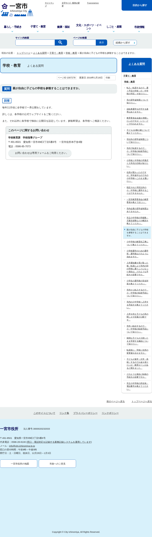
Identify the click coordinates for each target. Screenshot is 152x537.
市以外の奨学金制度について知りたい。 (137, 140)
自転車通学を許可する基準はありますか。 (137, 110)
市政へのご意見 (58, 463)
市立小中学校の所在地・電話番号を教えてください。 (137, 386)
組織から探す (123, 42)
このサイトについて (44, 413)
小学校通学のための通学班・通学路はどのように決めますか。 (137, 254)
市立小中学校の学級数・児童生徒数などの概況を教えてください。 (137, 221)
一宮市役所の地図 (20, 463)
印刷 (108, 77)
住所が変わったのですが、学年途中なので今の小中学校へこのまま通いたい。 (137, 176)
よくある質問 (40, 53)
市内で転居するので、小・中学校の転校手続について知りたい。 (137, 151)
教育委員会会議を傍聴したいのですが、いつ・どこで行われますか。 (137, 121)
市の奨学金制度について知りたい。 (137, 101)
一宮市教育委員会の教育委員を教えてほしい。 (137, 200)
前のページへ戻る (116, 401)
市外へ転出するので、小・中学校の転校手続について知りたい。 (137, 329)
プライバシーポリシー (85, 413)
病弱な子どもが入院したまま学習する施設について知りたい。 (137, 341)
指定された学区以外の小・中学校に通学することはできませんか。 (137, 190)
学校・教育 (71, 53)
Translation (93, 3)
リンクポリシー (110, 413)
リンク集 (64, 413)
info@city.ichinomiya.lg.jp (22, 446)
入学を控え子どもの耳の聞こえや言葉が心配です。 (137, 317)
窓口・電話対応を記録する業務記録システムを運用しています (59, 442)
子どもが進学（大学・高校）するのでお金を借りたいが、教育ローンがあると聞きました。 (137, 363)
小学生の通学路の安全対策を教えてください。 (137, 282)
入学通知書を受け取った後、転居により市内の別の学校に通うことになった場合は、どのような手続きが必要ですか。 (137, 269)
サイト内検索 (22, 37)
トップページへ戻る (141, 401)
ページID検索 (80, 37)
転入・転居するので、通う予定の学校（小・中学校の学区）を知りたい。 (137, 91)
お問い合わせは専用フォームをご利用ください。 (42, 153)
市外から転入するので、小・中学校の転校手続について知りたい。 (137, 293)
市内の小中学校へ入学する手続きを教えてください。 (137, 305)
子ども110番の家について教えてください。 (138, 131)
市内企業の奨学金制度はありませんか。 (137, 210)
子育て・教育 (56, 53)
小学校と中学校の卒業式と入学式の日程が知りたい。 (137, 163)
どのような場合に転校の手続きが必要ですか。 (137, 375)
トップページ (23, 53)
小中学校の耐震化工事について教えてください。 (137, 243)
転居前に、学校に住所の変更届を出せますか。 (137, 351)
